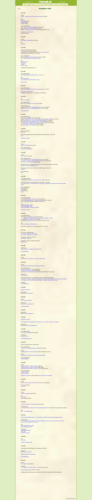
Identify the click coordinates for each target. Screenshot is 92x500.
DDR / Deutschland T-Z (28, 293)
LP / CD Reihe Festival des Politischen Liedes (30, 79)
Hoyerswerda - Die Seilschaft (26, 40)
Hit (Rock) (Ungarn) (25, 371)
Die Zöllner (56, 280)
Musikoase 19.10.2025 (25, 138)
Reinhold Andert (24, 51)
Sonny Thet (29, 238)
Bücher (22, 184)
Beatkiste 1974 (24, 241)
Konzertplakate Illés (25, 283)
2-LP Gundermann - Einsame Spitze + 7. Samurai (31, 467)
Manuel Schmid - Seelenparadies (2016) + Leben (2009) (34, 121)
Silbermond (23, 440)
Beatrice (22, 188)
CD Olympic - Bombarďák (26, 332)
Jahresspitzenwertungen (26, 430)
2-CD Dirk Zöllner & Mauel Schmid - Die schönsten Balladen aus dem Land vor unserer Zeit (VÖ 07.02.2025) (42, 420)
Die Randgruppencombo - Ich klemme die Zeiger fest (33, 200)
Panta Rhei (23, 21)
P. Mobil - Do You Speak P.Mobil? (30, 27)
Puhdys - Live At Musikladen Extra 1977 (33, 108)
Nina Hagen (44, 280)
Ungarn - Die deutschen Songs (29, 216)
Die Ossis (23, 20)
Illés (28, 218)
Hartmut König (24, 82)
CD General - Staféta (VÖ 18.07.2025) (28, 233)
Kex (21, 189)
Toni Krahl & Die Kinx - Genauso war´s (30, 199)
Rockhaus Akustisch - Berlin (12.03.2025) (29, 351)
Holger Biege (63, 183)
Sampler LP (23, 169)
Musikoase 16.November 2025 (27, 91)
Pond (38, 53)
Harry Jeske (23, 431)
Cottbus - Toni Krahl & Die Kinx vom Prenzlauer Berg (31, 16)
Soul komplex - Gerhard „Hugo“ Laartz (31, 57)
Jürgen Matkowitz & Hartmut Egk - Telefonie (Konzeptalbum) (34, 407)
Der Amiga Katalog (24, 78)
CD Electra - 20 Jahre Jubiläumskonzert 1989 (30, 348)
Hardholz (22, 64)
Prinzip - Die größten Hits (28, 117)
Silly (22, 165)
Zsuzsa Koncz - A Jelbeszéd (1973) (29, 123)
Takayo (22, 191)
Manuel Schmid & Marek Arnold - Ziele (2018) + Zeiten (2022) (35, 122)
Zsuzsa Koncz (24, 278)
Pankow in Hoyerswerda (26, 393)
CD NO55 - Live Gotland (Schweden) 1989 (29, 271)
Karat (22, 135)
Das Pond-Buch (26, 201)
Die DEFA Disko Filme (25, 432)
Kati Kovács (44, 278)
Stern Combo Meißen (25, 183)
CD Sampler (23, 238)
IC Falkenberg (33, 183)
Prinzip (36, 278)
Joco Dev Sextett (31, 280)
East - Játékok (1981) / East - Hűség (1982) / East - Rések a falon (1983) (37, 119)
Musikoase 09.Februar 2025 (26, 442)
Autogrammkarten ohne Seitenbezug (28, 454)
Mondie (39, 278)
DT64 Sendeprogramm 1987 (26, 426)
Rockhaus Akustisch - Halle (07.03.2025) (29, 367)
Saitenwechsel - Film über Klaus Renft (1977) (33, 159)
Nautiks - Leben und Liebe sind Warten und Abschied (33, 160)
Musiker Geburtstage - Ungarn (27, 205)
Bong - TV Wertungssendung (26, 411)
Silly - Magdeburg (24, 463)
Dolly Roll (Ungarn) (24, 358)
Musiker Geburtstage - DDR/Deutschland (29, 224)
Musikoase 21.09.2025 (25, 209)
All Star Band (23, 397)
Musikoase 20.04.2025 (25, 319)
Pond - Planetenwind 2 (27, 148)
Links (35, 67)
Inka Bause (23, 43)
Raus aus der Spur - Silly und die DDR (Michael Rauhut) (34, 120)
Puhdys (51, 278)
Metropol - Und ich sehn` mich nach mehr (34, 220)
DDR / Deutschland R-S (29, 303)
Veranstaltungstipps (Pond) (26, 338)
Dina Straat (23, 63)
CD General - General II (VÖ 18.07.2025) (29, 234)
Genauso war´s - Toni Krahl (28, 28)
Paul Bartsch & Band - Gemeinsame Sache (31, 58)
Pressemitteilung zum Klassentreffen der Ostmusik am (32, 321)
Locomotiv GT (32, 218)
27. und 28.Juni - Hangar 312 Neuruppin (51, 321)
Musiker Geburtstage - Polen (26, 206)
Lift (35, 53)
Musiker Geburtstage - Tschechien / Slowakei (30, 207)
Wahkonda (32, 249)
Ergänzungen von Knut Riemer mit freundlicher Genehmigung (33, 355)
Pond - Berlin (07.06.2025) (26, 300)
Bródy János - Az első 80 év (28, 219)
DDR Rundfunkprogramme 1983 (27, 425)
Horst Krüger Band (44, 52)
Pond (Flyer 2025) (24, 275)
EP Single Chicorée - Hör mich (27, 270)
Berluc (22, 249)
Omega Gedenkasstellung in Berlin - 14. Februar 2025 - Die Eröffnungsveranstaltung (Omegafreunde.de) (41, 417)
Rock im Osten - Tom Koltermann (30, 125)
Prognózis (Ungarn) (25, 373)
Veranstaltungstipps (25, 110)
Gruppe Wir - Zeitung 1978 (26, 451)
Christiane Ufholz (24, 61)
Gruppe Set (26, 249)
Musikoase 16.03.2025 (25, 375)
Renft (24, 165)
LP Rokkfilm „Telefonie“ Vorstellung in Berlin (29, 404)
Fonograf (36, 249)
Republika (23, 23)
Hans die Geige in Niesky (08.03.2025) (28, 382)
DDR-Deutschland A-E (32, 325)
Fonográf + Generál (40, 218)
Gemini (32, 226)
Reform (37, 183)
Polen (25, 336)
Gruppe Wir (25, 280)
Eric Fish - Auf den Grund (28, 162)
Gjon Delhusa (50, 280)
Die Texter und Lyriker (25, 99)
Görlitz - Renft (23, 156)
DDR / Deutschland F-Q (29, 313)
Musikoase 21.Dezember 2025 (27, 31)
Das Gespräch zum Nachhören (45, 375)
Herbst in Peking (24, 65)
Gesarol (22, 190)
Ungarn (25, 325)
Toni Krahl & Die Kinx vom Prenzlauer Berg (33, 29)
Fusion (22, 398)
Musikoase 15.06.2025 (25, 289)
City (21, 280)
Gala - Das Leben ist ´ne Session (30, 103)
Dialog (33, 278)
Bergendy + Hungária (48, 218)
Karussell (58, 183)
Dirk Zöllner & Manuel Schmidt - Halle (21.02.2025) (31, 368)
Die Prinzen (23, 132)
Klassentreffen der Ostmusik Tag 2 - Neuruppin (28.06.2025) (33, 258)
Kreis (48, 278)
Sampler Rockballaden (30, 165)
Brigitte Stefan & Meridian (50, 183)
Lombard (22, 22)
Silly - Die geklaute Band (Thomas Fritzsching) (32, 89)
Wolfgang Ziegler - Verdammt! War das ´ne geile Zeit (33, 74)
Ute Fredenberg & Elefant (61, 278)
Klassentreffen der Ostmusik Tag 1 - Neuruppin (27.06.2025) (33, 265)
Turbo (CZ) (23, 386)
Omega (24, 218)
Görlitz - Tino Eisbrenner (26, 145)
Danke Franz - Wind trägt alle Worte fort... (34, 107)
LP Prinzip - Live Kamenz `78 (27, 269)
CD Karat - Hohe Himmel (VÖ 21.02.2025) (29, 422)
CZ (27, 336)
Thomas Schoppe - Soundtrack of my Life (34, 179)
